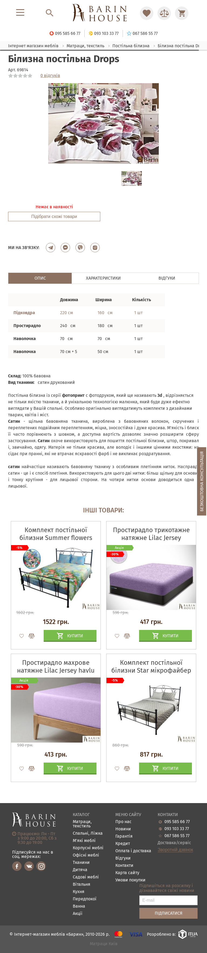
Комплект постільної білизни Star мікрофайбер (151, 666)
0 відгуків (50, 75)
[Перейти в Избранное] (146, 13)
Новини (123, 829)
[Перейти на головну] (103, 13)
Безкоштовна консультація (201, 481)
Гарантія (124, 836)
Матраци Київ (104, 944)
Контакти (124, 865)
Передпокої (84, 899)
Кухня (78, 892)
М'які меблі (84, 840)
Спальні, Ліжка (88, 833)
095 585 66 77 (177, 822)
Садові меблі (86, 877)
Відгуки (123, 858)
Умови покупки (130, 880)
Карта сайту (127, 873)
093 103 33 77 (176, 829)
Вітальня (81, 884)
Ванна (79, 906)
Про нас (123, 822)
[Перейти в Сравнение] (164, 13)
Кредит (122, 843)
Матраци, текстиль (82, 824)
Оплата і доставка (133, 851)
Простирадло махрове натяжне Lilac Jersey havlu (56, 666)
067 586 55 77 (176, 836)
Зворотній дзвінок (175, 850)
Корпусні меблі (88, 848)
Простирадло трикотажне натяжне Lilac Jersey (151, 534)
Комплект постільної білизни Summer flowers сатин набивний (55, 537)
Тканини (81, 862)
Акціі (77, 913)
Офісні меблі (86, 855)
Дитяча (80, 870)
